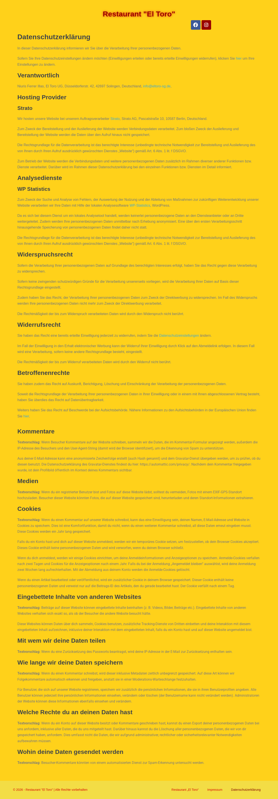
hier (239, 58)
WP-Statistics (139, 205)
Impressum (214, 789)
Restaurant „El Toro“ (185, 789)
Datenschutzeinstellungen (179, 335)
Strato (115, 119)
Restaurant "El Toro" (139, 14)
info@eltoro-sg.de (157, 86)
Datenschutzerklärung (246, 789)
